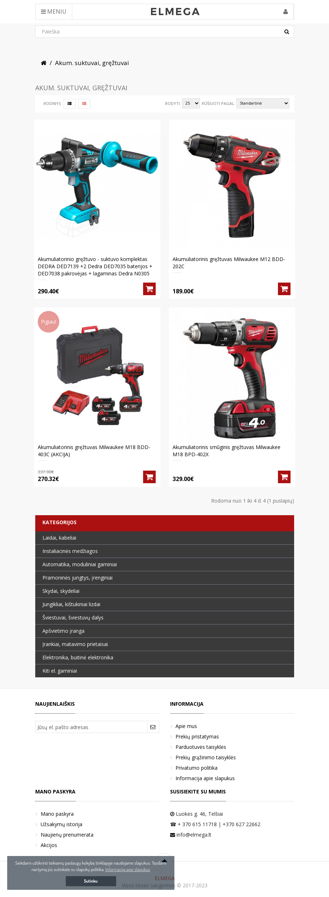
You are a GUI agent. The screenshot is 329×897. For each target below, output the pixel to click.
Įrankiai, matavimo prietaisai (75, 644)
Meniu (54, 11)
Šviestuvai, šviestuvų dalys (73, 617)
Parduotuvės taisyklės (200, 746)
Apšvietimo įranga (63, 630)
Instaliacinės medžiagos (70, 551)
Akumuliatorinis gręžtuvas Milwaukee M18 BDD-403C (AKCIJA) (94, 451)
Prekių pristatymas (197, 736)
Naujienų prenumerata (67, 834)
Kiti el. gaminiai (59, 670)
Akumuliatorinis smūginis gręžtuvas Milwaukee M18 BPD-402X (226, 451)
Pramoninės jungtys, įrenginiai (77, 577)
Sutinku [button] (91, 881)
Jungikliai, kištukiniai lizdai (71, 604)
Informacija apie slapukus (205, 778)
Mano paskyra (57, 813)
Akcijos (49, 845)
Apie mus (186, 726)
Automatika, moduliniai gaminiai (79, 564)
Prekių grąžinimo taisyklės (205, 757)
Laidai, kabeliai (59, 537)
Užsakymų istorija (61, 824)
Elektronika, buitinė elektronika (77, 657)
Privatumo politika (196, 767)
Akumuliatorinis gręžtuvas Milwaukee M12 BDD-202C (229, 263)
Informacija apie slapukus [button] (127, 869)
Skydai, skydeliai (60, 590)
